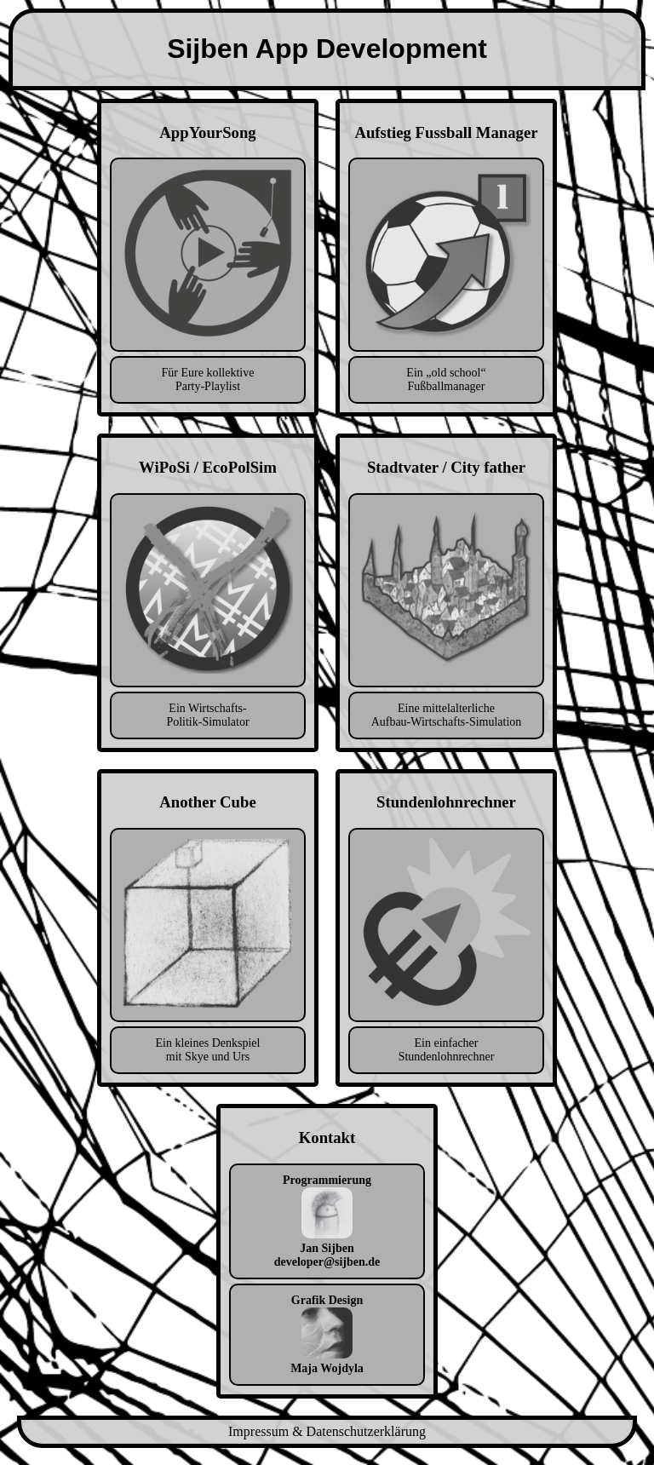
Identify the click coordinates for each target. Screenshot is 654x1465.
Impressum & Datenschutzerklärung (327, 1431)
